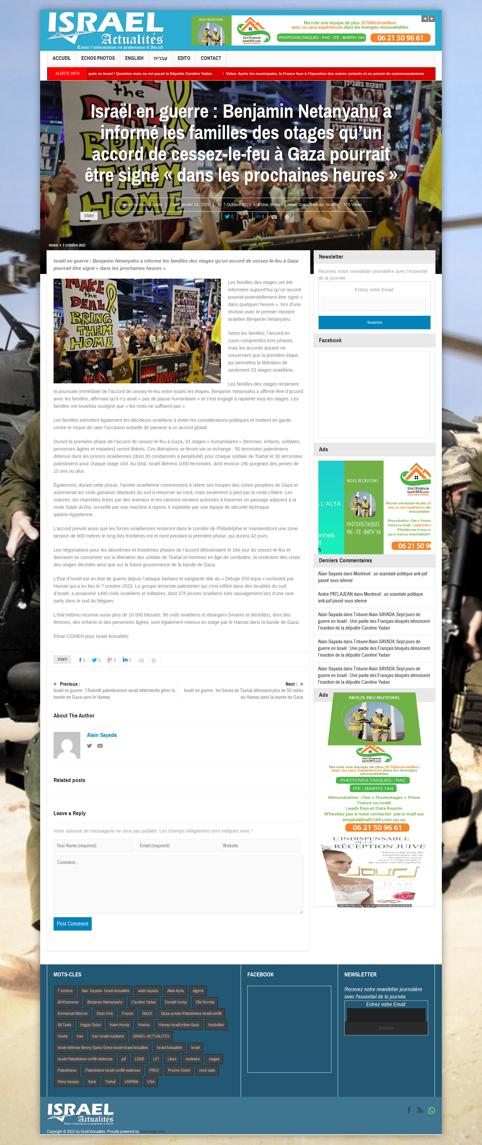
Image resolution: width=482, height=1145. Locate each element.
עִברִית (160, 61)
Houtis (63, 1036)
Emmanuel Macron (73, 1013)
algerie (198, 990)
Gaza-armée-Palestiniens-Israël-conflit (191, 1013)
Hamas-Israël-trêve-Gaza (179, 1025)
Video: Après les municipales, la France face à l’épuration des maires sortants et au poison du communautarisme (335, 74)
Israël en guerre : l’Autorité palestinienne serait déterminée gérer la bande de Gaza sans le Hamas (116, 690)
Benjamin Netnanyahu (105, 1002)
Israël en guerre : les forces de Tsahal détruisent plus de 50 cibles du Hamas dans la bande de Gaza (241, 690)
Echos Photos (98, 61)
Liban (172, 1059)
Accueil (62, 61)
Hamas (317, 204)
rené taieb (207, 1070)
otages (214, 1059)
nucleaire (192, 1059)
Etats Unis (105, 1013)
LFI (156, 1059)
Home (53, 245)
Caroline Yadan (144, 1002)
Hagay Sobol (90, 1025)
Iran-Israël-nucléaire (108, 1036)
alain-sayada (148, 990)
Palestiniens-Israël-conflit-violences (112, 1070)
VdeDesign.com (152, 1131)
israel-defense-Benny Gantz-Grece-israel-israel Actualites (103, 1047)
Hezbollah (216, 1025)
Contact (211, 61)
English (134, 61)
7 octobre (65, 990)
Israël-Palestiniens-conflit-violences (85, 1059)
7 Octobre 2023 (237, 204)
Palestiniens (67, 1070)
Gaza (304, 204)
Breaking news (283, 204)
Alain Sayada (150, 204)
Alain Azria (175, 990)
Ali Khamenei (68, 1002)
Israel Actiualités (169, 1047)
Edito (184, 61)
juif (124, 1059)
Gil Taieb (64, 1025)
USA (151, 1081)
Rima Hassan (68, 1081)
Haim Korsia (119, 1025)
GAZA (147, 1013)
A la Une (260, 204)
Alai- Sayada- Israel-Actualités (105, 990)
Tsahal (110, 1081)
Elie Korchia (205, 1002)
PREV (154, 1070)
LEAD (139, 1059)
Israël (330, 204)
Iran (80, 1036)
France (127, 1013)
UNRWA (131, 1081)
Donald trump (176, 1002)
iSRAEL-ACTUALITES (151, 1036)
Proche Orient (179, 1070)
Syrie (92, 1081)
